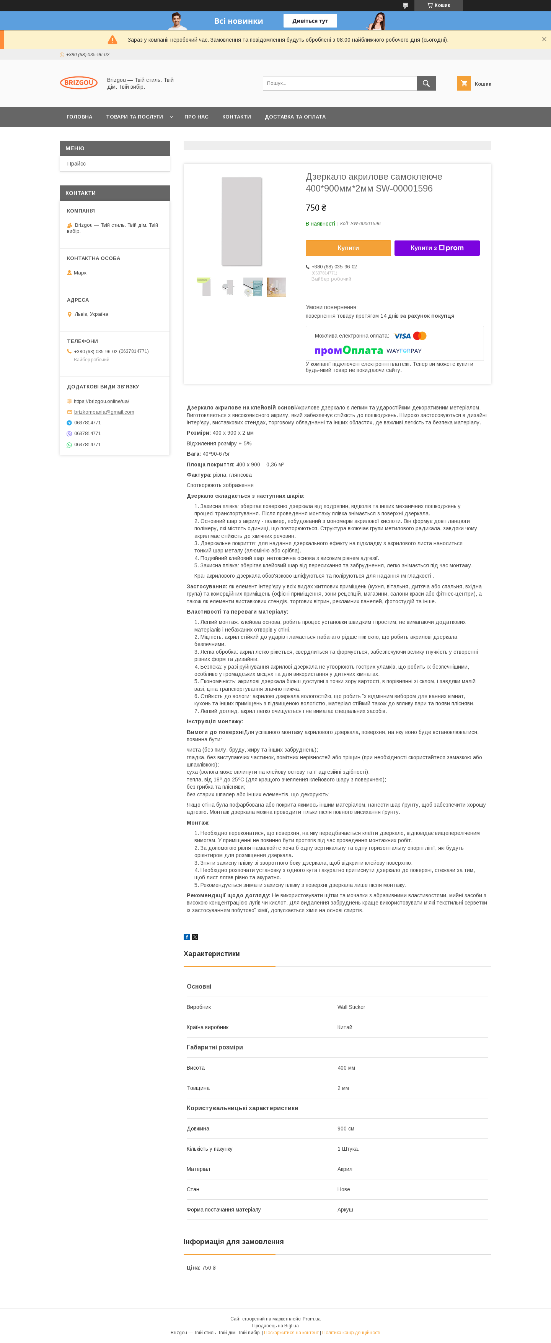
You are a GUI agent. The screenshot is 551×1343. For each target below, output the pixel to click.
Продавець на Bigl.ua (275, 1325)
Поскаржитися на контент (291, 1332)
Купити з (437, 248)
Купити (348, 248)
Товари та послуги (134, 117)
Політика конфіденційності (351, 1332)
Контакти (236, 117)
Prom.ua (312, 1319)
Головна (79, 117)
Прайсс (76, 164)
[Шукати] (426, 83)
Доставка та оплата (295, 117)
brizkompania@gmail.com (104, 412)
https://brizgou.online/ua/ (101, 401)
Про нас (196, 117)
